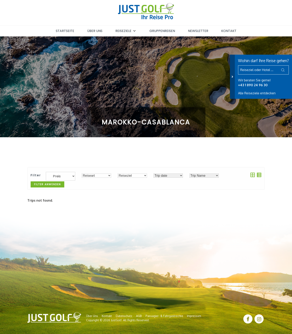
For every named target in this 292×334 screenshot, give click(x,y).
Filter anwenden (47, 184)
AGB (139, 316)
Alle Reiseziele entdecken (257, 93)
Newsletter (198, 31)
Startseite (65, 31)
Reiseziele (125, 31)
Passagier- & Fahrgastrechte (164, 316)
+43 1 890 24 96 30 (253, 85)
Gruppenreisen (162, 31)
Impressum (194, 316)
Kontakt (228, 31)
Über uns (94, 31)
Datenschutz (124, 316)
